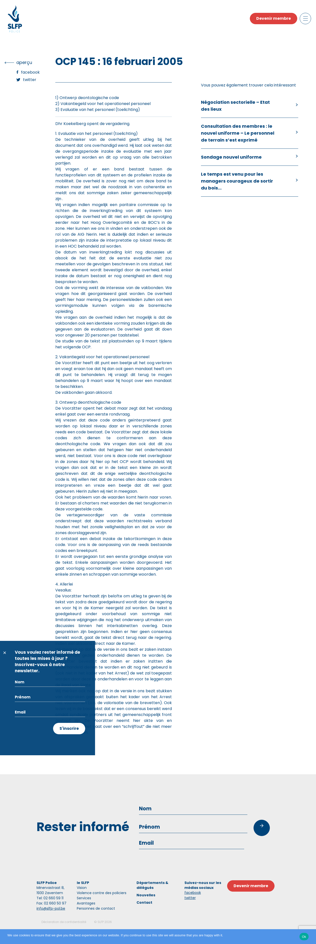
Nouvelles (146, 895)
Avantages (86, 903)
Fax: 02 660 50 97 (51, 903)
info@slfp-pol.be (51, 908)
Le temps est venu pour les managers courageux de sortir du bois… (237, 181)
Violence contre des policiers (101, 892)
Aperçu (24, 62)
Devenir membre (273, 18)
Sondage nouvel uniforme (231, 157)
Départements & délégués (152, 885)
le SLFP (83, 882)
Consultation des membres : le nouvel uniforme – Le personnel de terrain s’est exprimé (237, 133)
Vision (82, 887)
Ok (304, 937)
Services (84, 898)
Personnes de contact (96, 908)
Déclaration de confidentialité (63, 922)
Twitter (29, 80)
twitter (190, 897)
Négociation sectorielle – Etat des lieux (235, 105)
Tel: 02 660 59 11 (50, 898)
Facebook (30, 72)
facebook (192, 892)
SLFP (101, 922)
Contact (144, 902)
